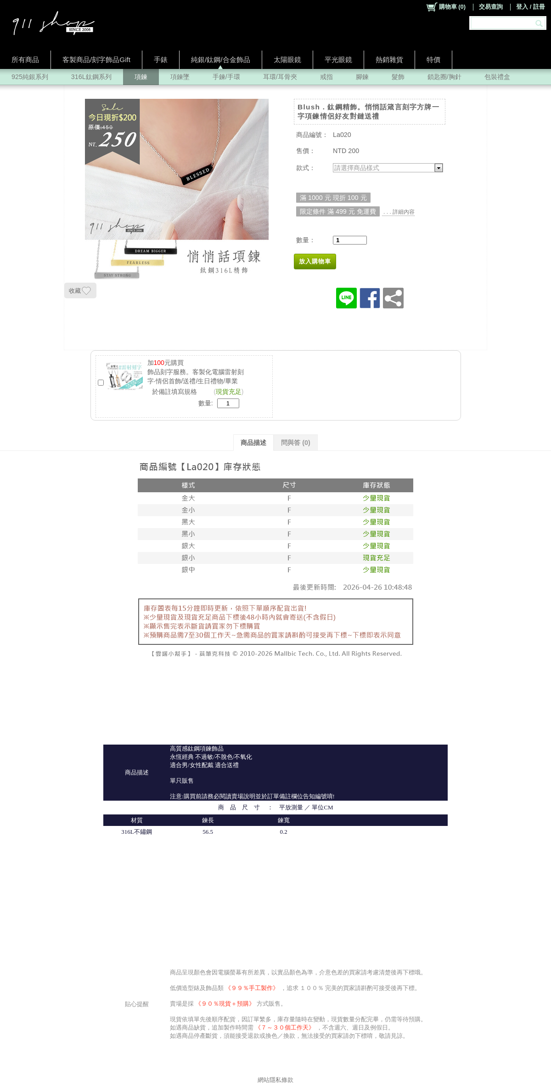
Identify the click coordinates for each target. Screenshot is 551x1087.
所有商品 (25, 59)
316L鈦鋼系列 (91, 76)
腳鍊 (362, 76)
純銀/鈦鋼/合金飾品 (220, 59)
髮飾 (398, 76)
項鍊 (141, 76)
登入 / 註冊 (530, 6)
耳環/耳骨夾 (280, 76)
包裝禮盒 (497, 76)
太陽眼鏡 (287, 59)
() (445, 7)
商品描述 (253, 442)
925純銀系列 (29, 76)
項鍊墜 (180, 76)
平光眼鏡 (338, 59)
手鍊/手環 (226, 76)
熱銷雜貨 (389, 59)
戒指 (326, 76)
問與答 (295, 442)
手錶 (161, 59)
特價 (433, 59)
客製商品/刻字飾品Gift (96, 59)
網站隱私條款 (275, 1079)
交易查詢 (491, 6)
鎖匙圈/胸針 (444, 76)
